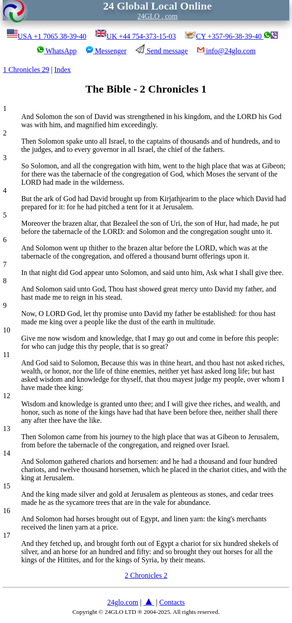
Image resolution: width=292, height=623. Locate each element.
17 (6, 535)
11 (6, 354)
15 (6, 486)
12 (6, 396)
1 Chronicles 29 (26, 69)
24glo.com (122, 602)
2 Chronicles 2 (146, 575)
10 (6, 330)
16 (6, 510)
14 (6, 453)
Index (62, 69)
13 (6, 428)
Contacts (172, 602)
